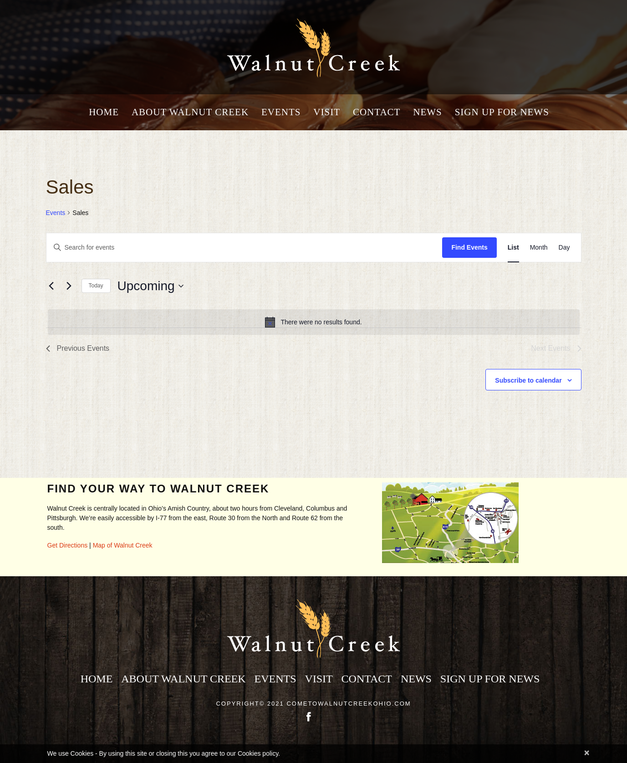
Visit (326, 112)
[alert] (314, 322)
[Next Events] (69, 286)
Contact (376, 112)
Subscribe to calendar (528, 380)
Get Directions (67, 545)
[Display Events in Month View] (539, 247)
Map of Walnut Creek (123, 545)
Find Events (469, 247)
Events (281, 112)
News (427, 112)
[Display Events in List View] (513, 247)
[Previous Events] (51, 286)
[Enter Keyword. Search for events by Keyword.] (244, 247)
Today (96, 285)
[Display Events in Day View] (564, 247)
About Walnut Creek (190, 112)
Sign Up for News (502, 112)
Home (104, 112)
